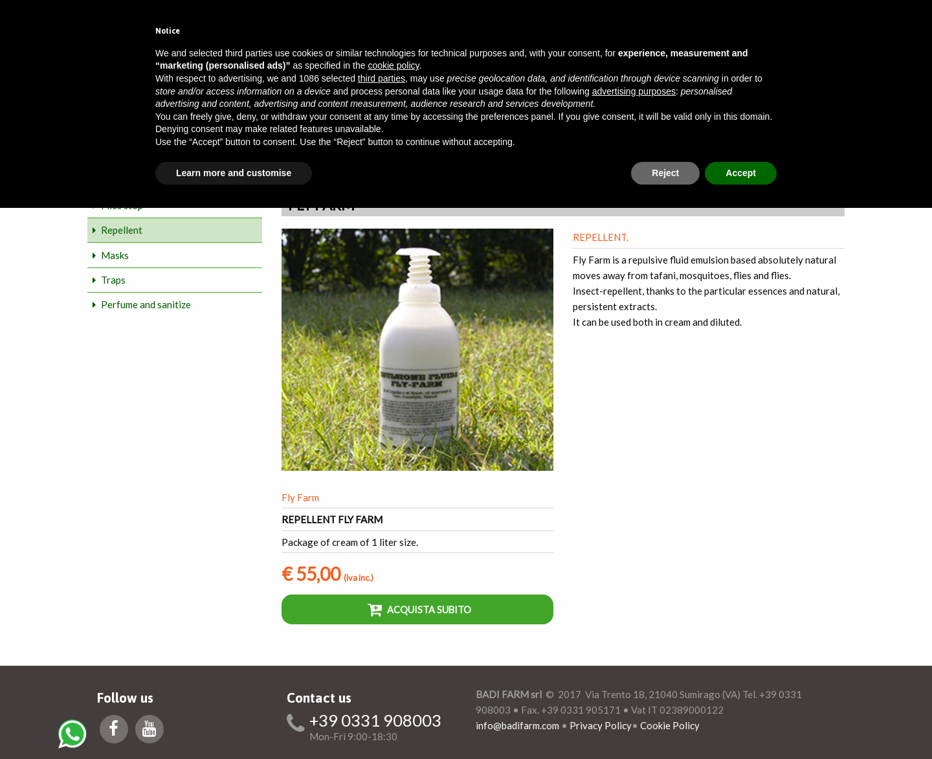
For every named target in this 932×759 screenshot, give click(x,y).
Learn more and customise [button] (233, 173)
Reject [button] (665, 173)
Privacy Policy (601, 725)
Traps (113, 280)
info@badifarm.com (517, 725)
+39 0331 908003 (375, 720)
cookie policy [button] (393, 65)
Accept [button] (741, 173)
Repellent (121, 230)
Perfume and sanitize (146, 304)
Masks (115, 255)
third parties (381, 78)
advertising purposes (634, 91)
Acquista (419, 609)
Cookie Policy (670, 725)
